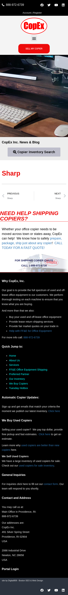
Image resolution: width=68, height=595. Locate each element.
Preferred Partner (19, 374)
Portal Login (10, 569)
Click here (54, 411)
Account (26, 12)
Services (14, 364)
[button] (34, 38)
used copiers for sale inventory (36, 465)
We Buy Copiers (18, 383)
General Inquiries (14, 474)
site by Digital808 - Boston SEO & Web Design (22, 580)
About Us (14, 360)
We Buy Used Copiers (17, 420)
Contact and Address (16, 497)
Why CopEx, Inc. (13, 281)
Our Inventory (17, 378)
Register (37, 12)
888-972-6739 (31, 337)
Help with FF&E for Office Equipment (30, 330)
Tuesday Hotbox (18, 388)
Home (12, 355)
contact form (51, 484)
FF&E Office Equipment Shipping (28, 369)
